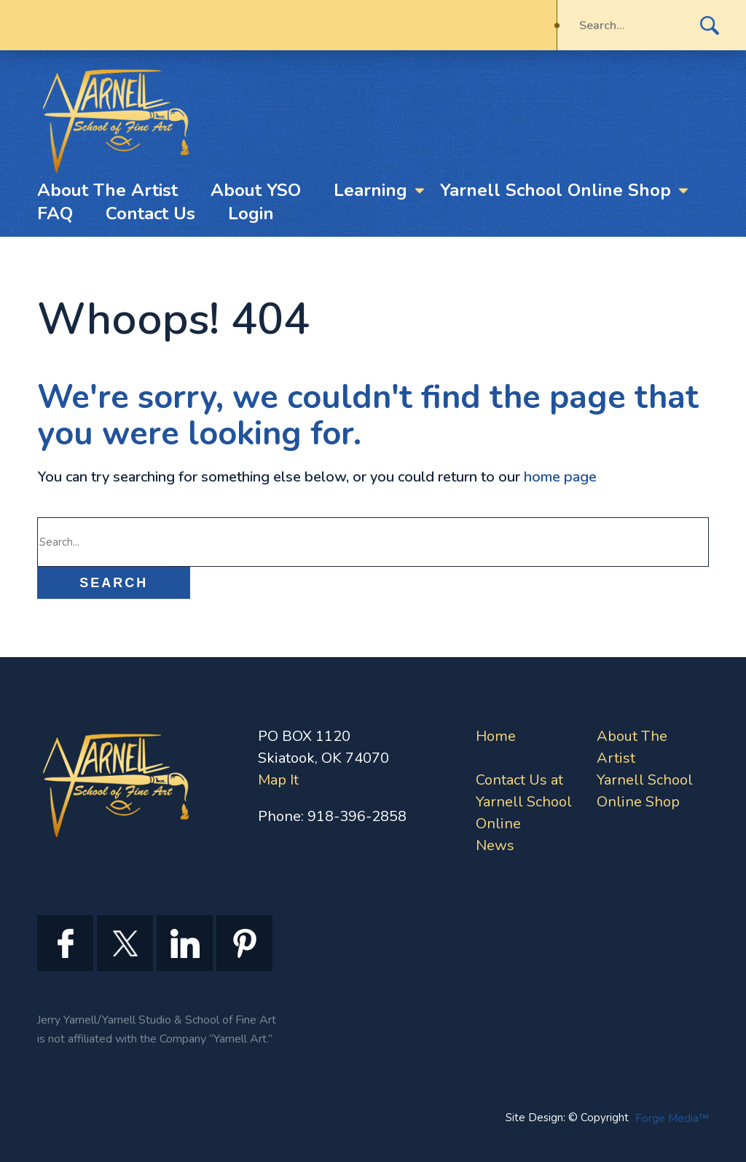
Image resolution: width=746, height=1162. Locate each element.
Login (251, 213)
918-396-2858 (357, 816)
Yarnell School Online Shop (555, 190)
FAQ (55, 213)
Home (496, 736)
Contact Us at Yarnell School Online (524, 801)
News (495, 845)
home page (560, 477)
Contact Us (150, 213)
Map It (278, 780)
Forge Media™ (672, 1118)
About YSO (256, 190)
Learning (370, 190)
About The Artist (107, 190)
